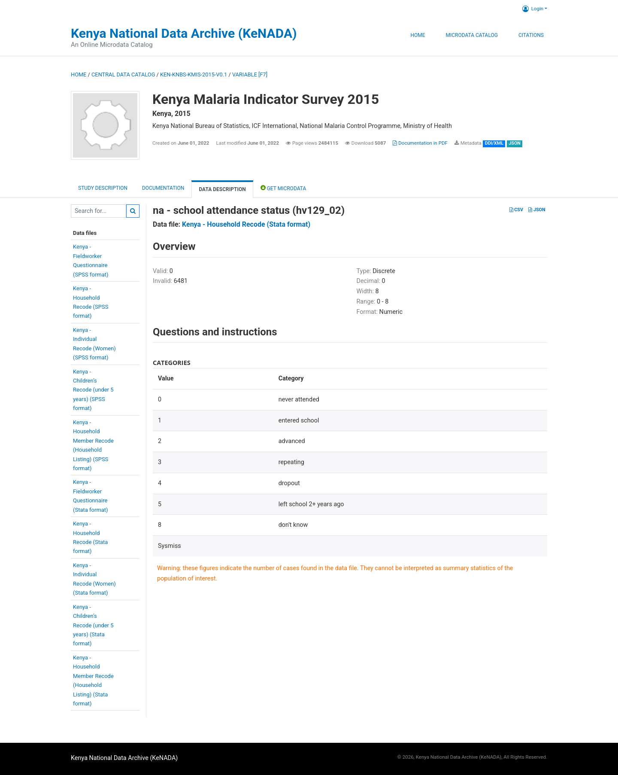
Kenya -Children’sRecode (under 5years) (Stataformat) (93, 625)
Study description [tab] (102, 188)
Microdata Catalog (472, 35)
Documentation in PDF (420, 143)
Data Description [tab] (222, 189)
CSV (516, 210)
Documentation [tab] (163, 188)
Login (532, 9)
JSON (536, 210)
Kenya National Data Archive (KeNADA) (184, 33)
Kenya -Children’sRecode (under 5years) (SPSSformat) (93, 390)
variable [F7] (249, 74)
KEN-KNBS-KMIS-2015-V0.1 (193, 74)
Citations (531, 35)
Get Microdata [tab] (283, 187)
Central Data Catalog (123, 74)
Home (417, 35)
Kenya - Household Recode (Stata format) (246, 224)
